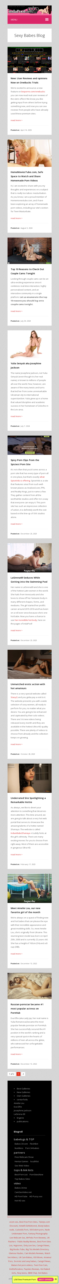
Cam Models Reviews (33, 1253)
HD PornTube (21, 1196)
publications (22, 1121)
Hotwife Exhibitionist (28, 1225)
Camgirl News (43, 1245)
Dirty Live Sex (29, 1245)
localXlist (34, 1161)
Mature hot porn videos (22, 1265)
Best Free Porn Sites (28, 1222)
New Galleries (23, 1092)
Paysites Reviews (31, 1269)
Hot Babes (43, 1273)
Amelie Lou (19, 1103)
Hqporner (18, 1245)
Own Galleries (23, 1095)
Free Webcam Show (24, 1157)
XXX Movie (37, 1257)
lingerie (20, 1117)
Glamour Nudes (16, 1253)
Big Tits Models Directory (37, 1249)
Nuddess (19, 1148)
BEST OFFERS (45, 1279)
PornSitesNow (36, 1174)
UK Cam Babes (25, 1257)
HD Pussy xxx (35, 1196)
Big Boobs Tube (17, 1249)
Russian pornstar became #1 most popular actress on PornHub (27, 1008)
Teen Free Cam (40, 1265)
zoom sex (13, 1222)
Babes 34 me (21, 1187)
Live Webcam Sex (17, 1237)
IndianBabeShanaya (20, 833)
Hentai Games (21, 1161)
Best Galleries (23, 1088)
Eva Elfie (18, 1106)
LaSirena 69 (19, 1114)
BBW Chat (32, 1273)
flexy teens (22, 1273)
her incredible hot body (26, 620)
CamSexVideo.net (23, 1192)
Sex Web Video (22, 1165)
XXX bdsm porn (37, 1229)
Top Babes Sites (22, 1178)
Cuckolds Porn (21, 1229)
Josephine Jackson (22, 1110)
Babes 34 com (21, 1143)
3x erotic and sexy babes (25, 1261)
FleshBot (34, 1143)
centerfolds (22, 1099)
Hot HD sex (20, 1200)
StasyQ (14, 697)
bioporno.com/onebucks (33, 91)
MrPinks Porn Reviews (36, 1237)
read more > (16, 120)
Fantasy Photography (38, 1233)
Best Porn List (21, 1174)
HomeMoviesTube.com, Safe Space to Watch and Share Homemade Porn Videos (27, 176)
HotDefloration (16, 1269)
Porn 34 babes (32, 1148)
